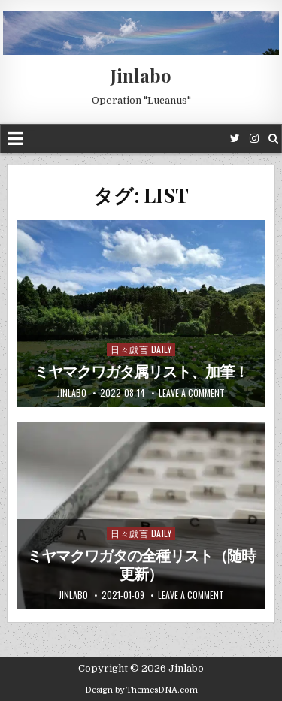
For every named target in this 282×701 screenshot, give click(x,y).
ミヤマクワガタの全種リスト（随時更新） (141, 565)
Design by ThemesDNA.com (141, 690)
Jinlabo (141, 75)
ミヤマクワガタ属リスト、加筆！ (141, 371)
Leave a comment (192, 392)
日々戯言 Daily (141, 349)
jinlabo (71, 392)
